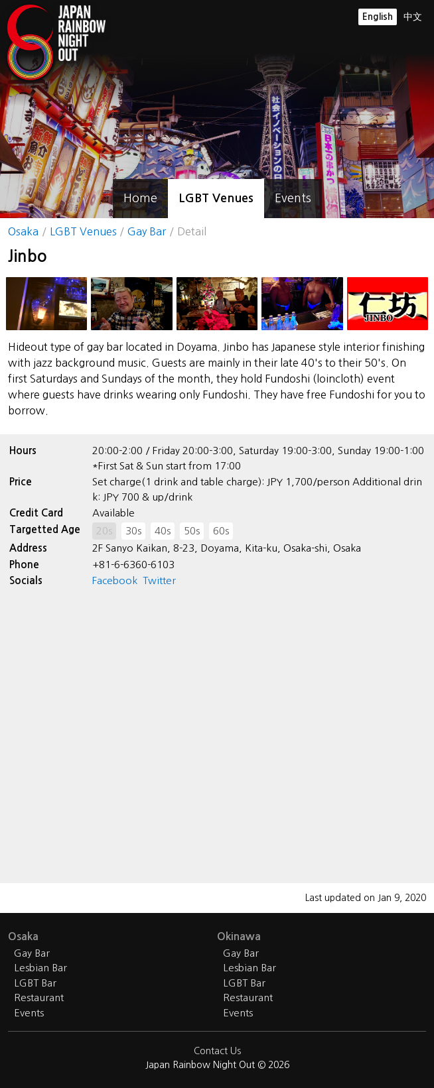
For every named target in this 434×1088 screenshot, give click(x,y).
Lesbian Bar (40, 968)
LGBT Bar (35, 983)
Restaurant (39, 997)
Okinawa (239, 936)
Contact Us (217, 1051)
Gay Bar (146, 231)
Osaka (23, 231)
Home (140, 198)
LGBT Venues (216, 198)
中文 (412, 16)
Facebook (114, 580)
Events (293, 198)
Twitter (159, 580)
